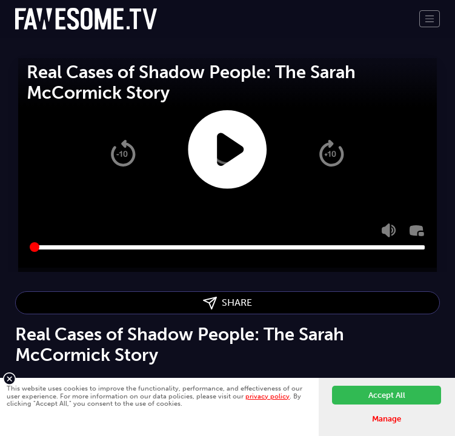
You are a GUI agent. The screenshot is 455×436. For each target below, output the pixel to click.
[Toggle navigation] (429, 18)
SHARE (227, 303)
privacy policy (267, 396)
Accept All (386, 395)
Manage (386, 418)
